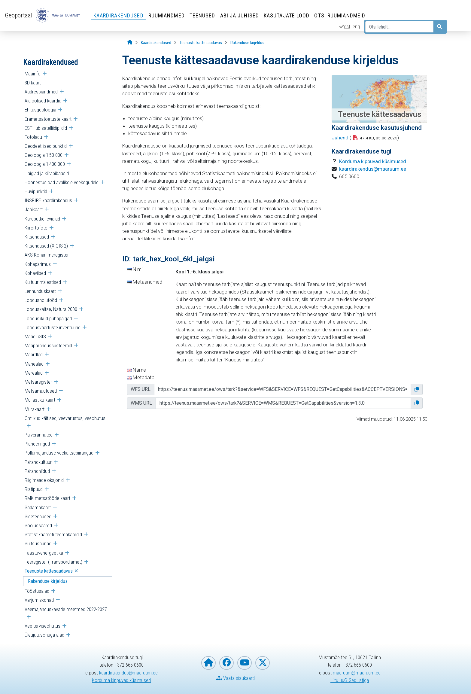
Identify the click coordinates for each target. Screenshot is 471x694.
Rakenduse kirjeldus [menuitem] (48, 581)
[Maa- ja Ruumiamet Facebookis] (226, 663)
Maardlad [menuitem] (34, 355)
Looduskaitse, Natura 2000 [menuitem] (51, 309)
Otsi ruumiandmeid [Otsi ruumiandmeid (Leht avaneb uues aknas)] (339, 15)
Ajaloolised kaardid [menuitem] (43, 101)
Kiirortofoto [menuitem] (36, 228)
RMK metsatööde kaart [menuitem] (47, 498)
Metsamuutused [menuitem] (41, 391)
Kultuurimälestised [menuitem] (43, 282)
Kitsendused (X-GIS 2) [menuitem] (46, 246)
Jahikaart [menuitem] (34, 209)
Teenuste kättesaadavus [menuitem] (49, 571)
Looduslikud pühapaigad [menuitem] (48, 318)
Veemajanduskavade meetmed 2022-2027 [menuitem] (66, 609)
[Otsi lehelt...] (399, 26)
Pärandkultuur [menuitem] (38, 462)
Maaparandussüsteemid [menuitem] (48, 345)
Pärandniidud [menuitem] (37, 471)
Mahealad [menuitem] (34, 364)
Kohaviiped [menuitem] (35, 273)
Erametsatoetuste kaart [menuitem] (48, 119)
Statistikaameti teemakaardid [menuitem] (53, 534)
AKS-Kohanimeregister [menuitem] (47, 255)
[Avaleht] (129, 42)
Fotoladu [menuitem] (33, 137)
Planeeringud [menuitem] (37, 444)
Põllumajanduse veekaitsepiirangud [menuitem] (59, 453)
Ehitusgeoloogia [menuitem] (40, 110)
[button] (417, 389)
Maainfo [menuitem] (33, 74)
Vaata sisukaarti (235, 678)
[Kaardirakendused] (156, 42)
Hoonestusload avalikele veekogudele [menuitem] (62, 182)
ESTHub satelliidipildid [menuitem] (46, 128)
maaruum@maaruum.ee (357, 673)
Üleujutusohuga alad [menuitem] (44, 635)
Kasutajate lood (287, 15)
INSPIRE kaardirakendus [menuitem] (48, 200)
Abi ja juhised (239, 15)
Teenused (202, 15)
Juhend (340, 138)
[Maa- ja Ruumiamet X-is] (262, 663)
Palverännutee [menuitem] (39, 435)
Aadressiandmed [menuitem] (41, 92)
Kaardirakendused (118, 15)
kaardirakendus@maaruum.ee (372, 169)
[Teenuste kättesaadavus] (201, 42)
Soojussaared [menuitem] (38, 525)
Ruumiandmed (166, 15)
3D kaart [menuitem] (33, 83)
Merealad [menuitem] (34, 373)
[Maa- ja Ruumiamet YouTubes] (244, 663)
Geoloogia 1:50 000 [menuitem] (43, 155)
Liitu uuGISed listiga (349, 680)
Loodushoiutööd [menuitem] (41, 300)
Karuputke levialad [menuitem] (42, 219)
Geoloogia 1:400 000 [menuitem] (45, 164)
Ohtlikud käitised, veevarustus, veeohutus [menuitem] (65, 418)
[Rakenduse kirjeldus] (247, 42)
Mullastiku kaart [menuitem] (40, 400)
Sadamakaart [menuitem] (38, 507)
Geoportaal (18, 15)
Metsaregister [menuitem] (38, 382)
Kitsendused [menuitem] (37, 237)
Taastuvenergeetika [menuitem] (44, 553)
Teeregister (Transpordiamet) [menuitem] (53, 562)
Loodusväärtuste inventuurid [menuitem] (53, 327)
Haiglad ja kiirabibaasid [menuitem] (47, 173)
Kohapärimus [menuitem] (38, 264)
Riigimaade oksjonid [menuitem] (44, 480)
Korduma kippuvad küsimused (372, 161)
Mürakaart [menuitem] (34, 409)
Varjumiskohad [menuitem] (39, 600)
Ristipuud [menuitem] (34, 489)
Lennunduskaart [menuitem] (40, 291)
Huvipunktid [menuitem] (36, 191)
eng (356, 26)
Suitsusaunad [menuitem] (38, 543)
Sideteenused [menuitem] (38, 516)
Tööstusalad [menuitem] (37, 591)
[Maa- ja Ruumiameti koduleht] (208, 663)
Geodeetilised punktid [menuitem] (46, 146)
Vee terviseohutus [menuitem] (42, 626)
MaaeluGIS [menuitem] (35, 336)
